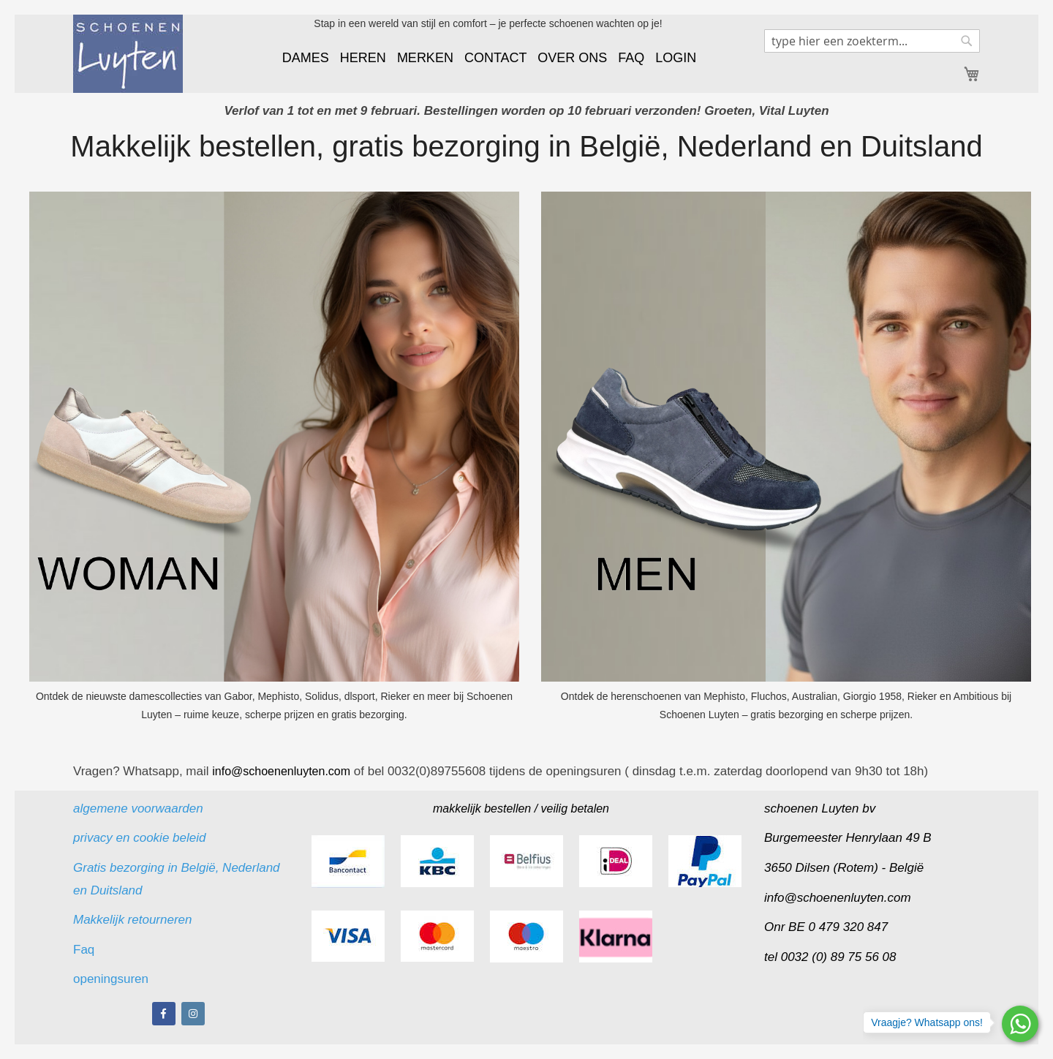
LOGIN (675, 57)
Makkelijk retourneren (132, 920)
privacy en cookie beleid (139, 838)
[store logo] (128, 54)
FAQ (631, 57)
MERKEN (425, 57)
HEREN (363, 57)
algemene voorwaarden (138, 808)
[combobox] (872, 41)
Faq (85, 950)
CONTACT (495, 57)
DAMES (305, 57)
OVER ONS (572, 57)
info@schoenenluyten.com (837, 898)
